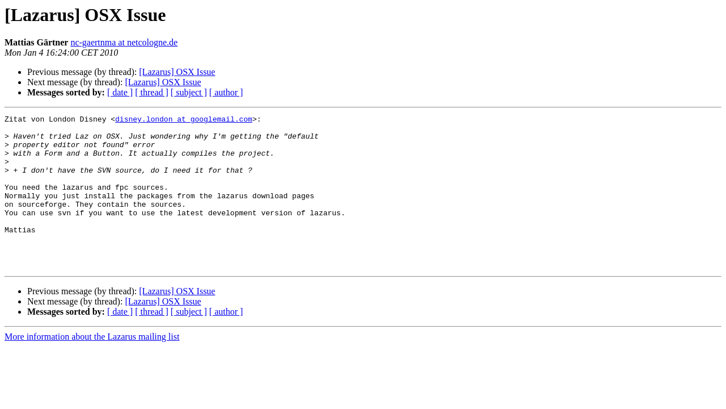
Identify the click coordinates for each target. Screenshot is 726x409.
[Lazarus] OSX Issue (177, 72)
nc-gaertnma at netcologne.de (124, 42)
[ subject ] (189, 92)
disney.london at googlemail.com (183, 120)
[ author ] (226, 92)
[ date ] (120, 92)
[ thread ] (151, 92)
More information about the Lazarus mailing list (92, 367)
